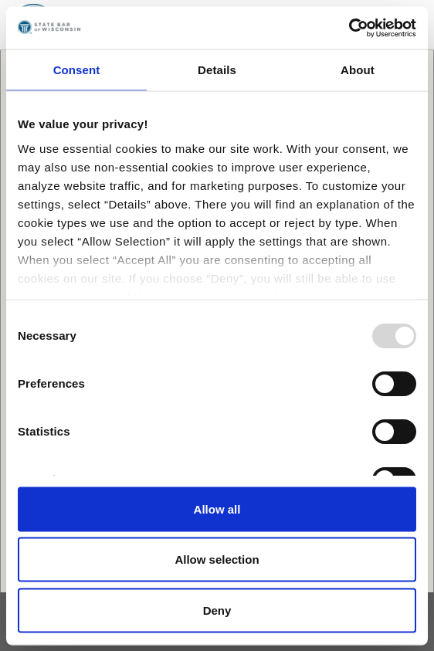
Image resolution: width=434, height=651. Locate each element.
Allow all (217, 508)
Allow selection (217, 559)
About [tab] (358, 69)
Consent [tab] (76, 69)
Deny (217, 609)
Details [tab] (217, 69)
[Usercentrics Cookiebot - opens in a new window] (348, 28)
